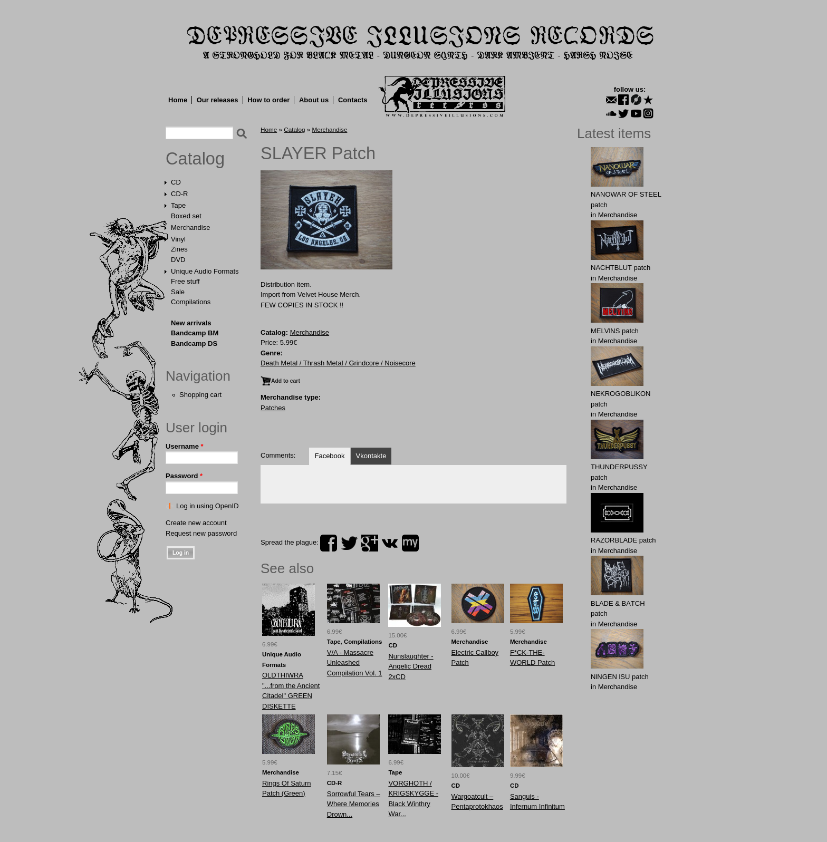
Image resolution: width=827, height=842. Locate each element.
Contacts (353, 100)
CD (176, 182)
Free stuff (185, 281)
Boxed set (186, 216)
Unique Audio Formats (205, 271)
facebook (328, 543)
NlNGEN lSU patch (620, 677)
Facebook (329, 456)
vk (389, 543)
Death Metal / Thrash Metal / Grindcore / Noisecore (338, 363)
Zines (179, 249)
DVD (178, 260)
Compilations (190, 302)
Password (184, 476)
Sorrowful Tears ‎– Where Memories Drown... (353, 804)
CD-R (179, 194)
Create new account (196, 523)
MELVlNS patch (615, 331)
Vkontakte (371, 456)
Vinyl (178, 239)
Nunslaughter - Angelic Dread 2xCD (410, 666)
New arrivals (191, 323)
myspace (410, 543)
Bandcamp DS (194, 343)
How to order (268, 100)
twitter (349, 543)
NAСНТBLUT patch (620, 268)
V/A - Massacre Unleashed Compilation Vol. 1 (354, 663)
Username (185, 446)
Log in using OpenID (207, 506)
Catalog (195, 158)
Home (177, 100)
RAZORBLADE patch (623, 540)
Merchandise (190, 227)
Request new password (201, 533)
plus (369, 543)
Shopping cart (200, 395)
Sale (178, 292)
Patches (273, 408)
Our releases (217, 100)
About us (314, 100)
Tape (178, 205)
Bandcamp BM (194, 333)
